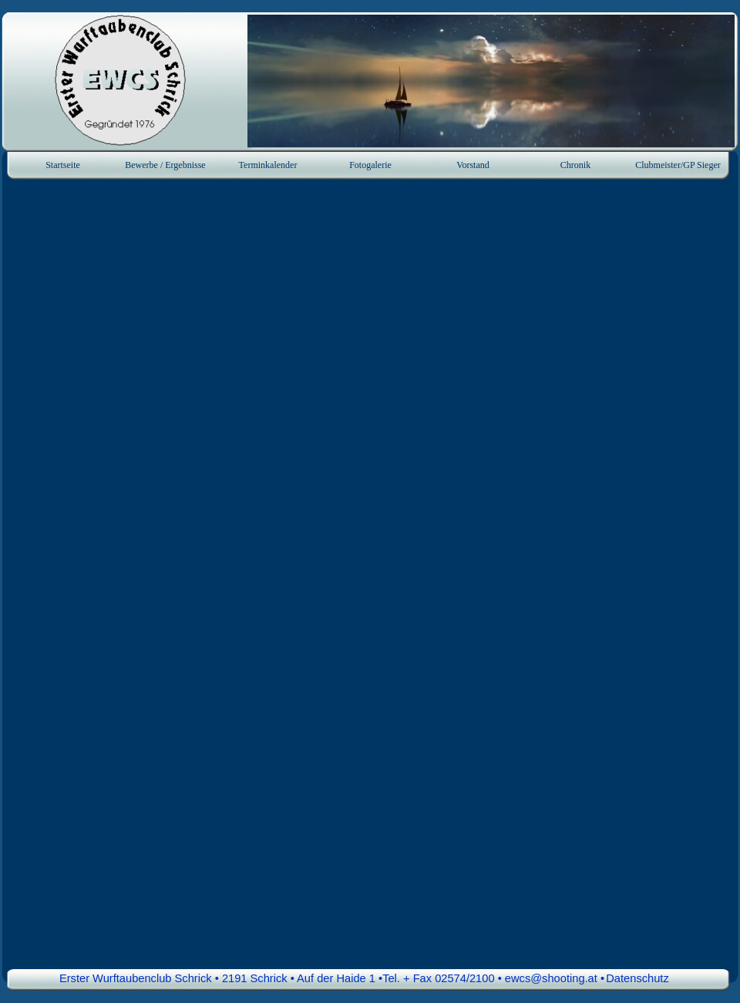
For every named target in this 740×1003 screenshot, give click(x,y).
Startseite (62, 165)
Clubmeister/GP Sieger (678, 165)
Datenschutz (637, 978)
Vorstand (472, 165)
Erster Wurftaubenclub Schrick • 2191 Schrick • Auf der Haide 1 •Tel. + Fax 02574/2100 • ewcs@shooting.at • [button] (331, 978)
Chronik (575, 165)
